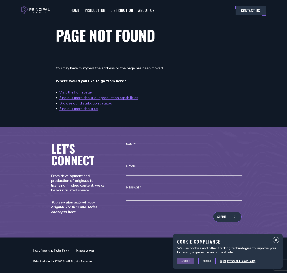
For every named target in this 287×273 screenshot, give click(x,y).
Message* (133, 187)
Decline (207, 261)
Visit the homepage (75, 92)
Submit (221, 217)
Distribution (122, 10)
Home (75, 10)
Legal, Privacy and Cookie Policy (51, 250)
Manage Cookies (85, 250)
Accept (185, 261)
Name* (131, 144)
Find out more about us (78, 108)
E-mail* (131, 166)
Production (95, 10)
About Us (146, 10)
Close (275, 241)
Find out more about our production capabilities (98, 97)
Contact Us (250, 10)
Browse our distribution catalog (85, 103)
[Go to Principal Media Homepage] (35, 10)
